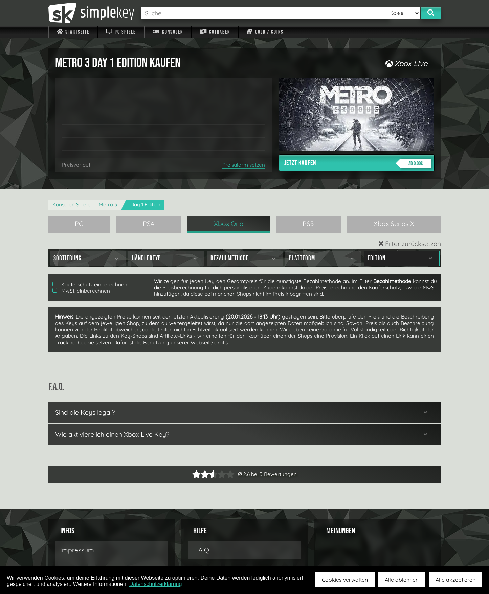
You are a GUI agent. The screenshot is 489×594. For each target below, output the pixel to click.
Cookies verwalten (345, 579)
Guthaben (215, 32)
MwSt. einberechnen (81, 291)
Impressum (77, 550)
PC (79, 224)
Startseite (73, 32)
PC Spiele (121, 32)
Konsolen (168, 32)
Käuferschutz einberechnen (89, 284)
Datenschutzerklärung (155, 584)
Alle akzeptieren (455, 579)
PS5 (308, 224)
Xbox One (228, 224)
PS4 (148, 224)
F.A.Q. (201, 550)
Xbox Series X (394, 224)
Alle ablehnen (402, 579)
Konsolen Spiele (71, 204)
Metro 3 (108, 204)
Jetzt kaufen (357, 163)
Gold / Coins (265, 32)
